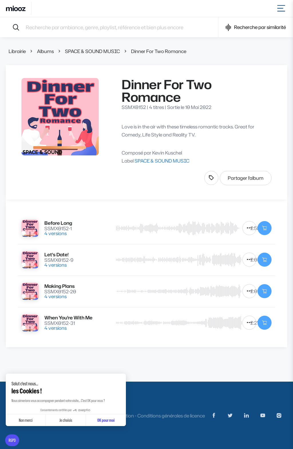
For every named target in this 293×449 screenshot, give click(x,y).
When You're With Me (68, 317)
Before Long (58, 222)
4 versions (55, 233)
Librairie (17, 51)
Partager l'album (246, 178)
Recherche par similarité (255, 27)
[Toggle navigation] (282, 8)
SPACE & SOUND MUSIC (92, 51)
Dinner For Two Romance (158, 51)
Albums (45, 51)
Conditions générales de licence (171, 415)
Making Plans (59, 286)
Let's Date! (56, 254)
